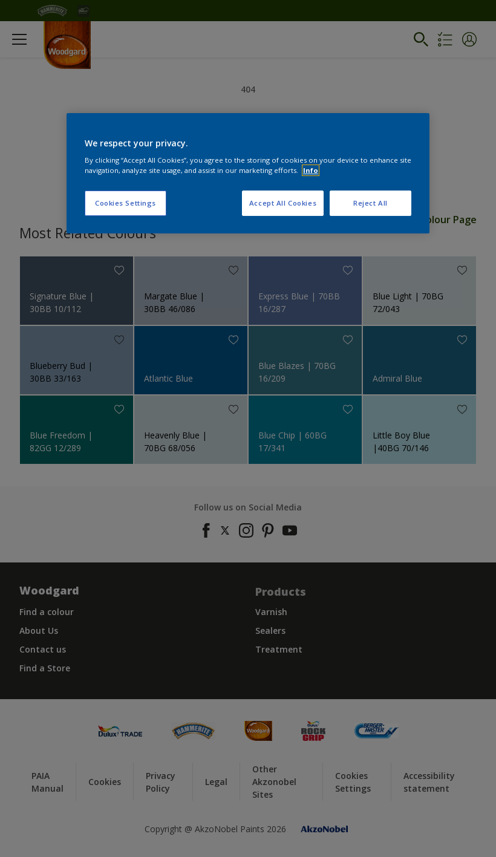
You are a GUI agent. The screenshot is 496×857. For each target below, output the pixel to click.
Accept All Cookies (282, 202)
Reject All (370, 202)
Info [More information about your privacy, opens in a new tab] (310, 170)
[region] (248, 173)
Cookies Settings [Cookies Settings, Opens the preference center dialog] (125, 202)
